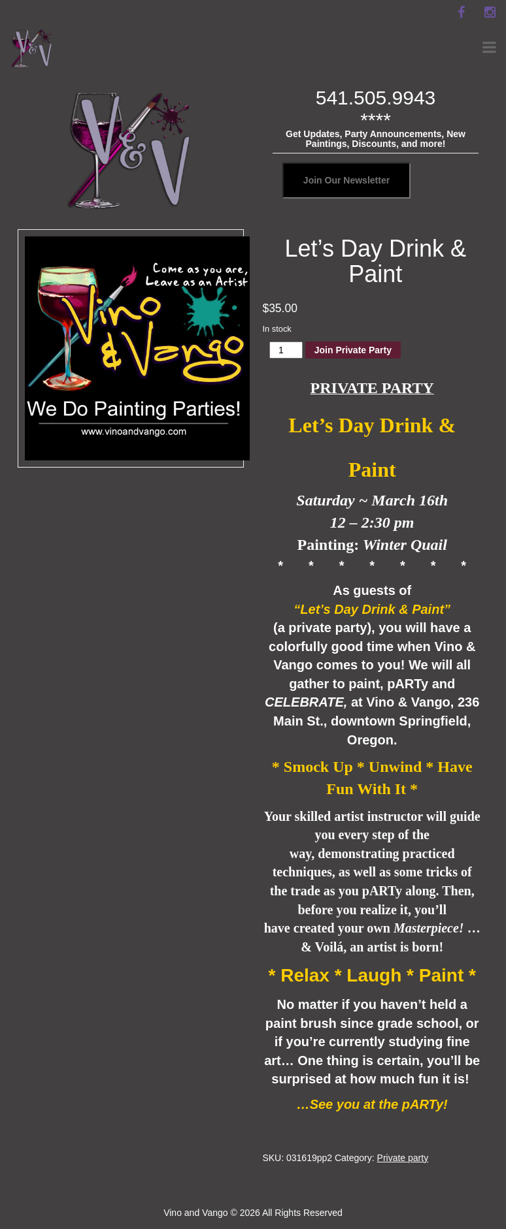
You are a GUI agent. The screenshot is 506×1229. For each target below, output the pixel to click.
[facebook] (460, 12)
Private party (403, 1158)
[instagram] (489, 12)
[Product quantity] (286, 350)
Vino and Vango (195, 1212)
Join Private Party (353, 350)
